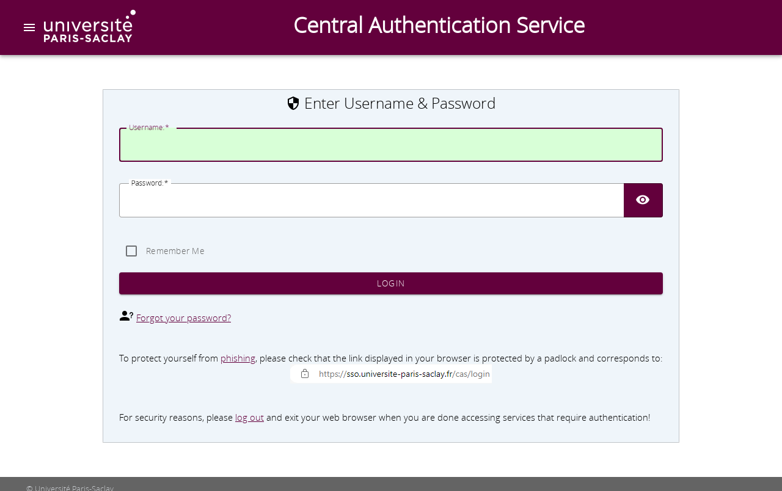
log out (249, 417)
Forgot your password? (183, 318)
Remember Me (175, 251)
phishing (238, 358)
